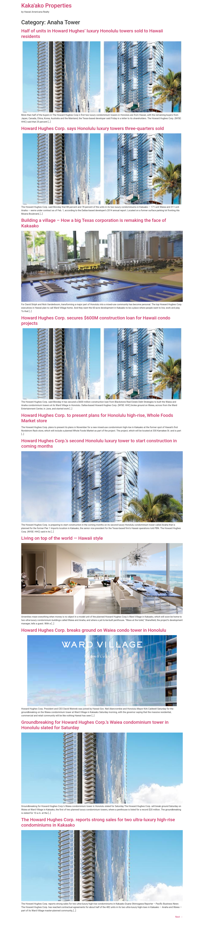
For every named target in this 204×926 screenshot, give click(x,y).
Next (179, 916)
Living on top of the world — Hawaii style (62, 538)
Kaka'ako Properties (46, 5)
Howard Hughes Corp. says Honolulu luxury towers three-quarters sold (92, 128)
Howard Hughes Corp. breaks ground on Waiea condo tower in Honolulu (93, 630)
